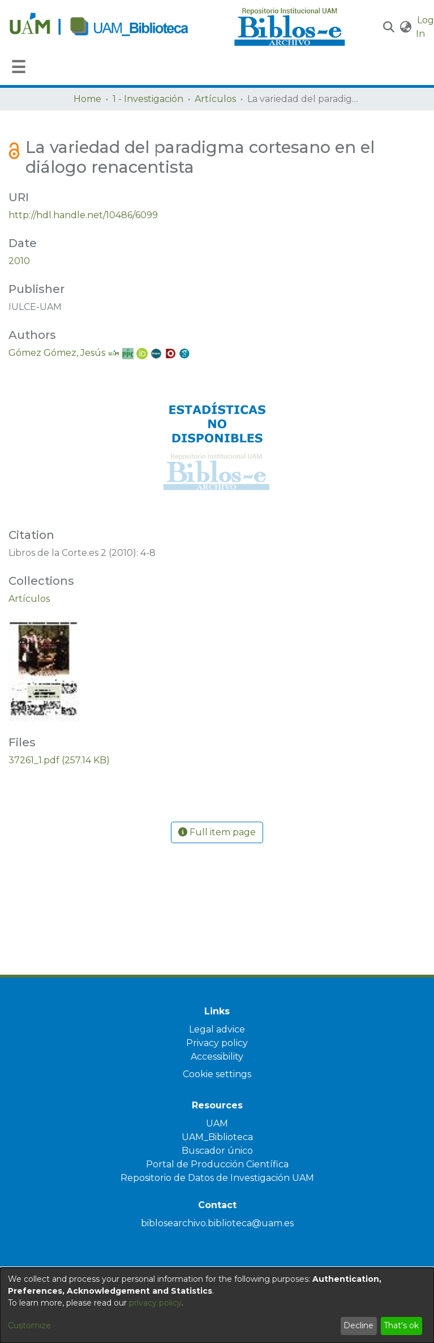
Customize (29, 1325)
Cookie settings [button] (217, 1074)
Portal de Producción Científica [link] (217, 1164)
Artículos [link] (215, 99)
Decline (358, 1325)
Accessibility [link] (217, 1056)
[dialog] (217, 1305)
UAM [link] (217, 1123)
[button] (389, 27)
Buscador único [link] (217, 1150)
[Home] (115, 27)
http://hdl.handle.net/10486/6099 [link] (83, 215)
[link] (29, 598)
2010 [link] (19, 261)
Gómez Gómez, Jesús (56, 352)
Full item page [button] (217, 832)
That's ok (401, 1325)
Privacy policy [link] (217, 1043)
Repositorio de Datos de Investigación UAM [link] (217, 1177)
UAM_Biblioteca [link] (217, 1137)
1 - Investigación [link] (148, 99)
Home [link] (87, 99)
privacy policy (155, 1303)
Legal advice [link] (217, 1029)
